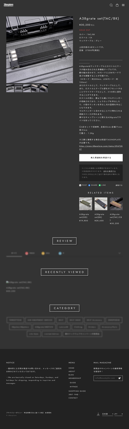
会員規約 (48, 413)
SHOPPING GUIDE (77, 391)
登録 (119, 378)
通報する (119, 186)
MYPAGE (74, 386)
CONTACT (73, 398)
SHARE (93, 186)
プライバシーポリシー (14, 413)
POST (83, 186)
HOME (71, 368)
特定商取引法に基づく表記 (34, 413)
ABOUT (72, 371)
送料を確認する (109, 172)
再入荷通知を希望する (101, 158)
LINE (102, 186)
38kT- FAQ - (74, 394)
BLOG (71, 375)
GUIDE (73, 382)
